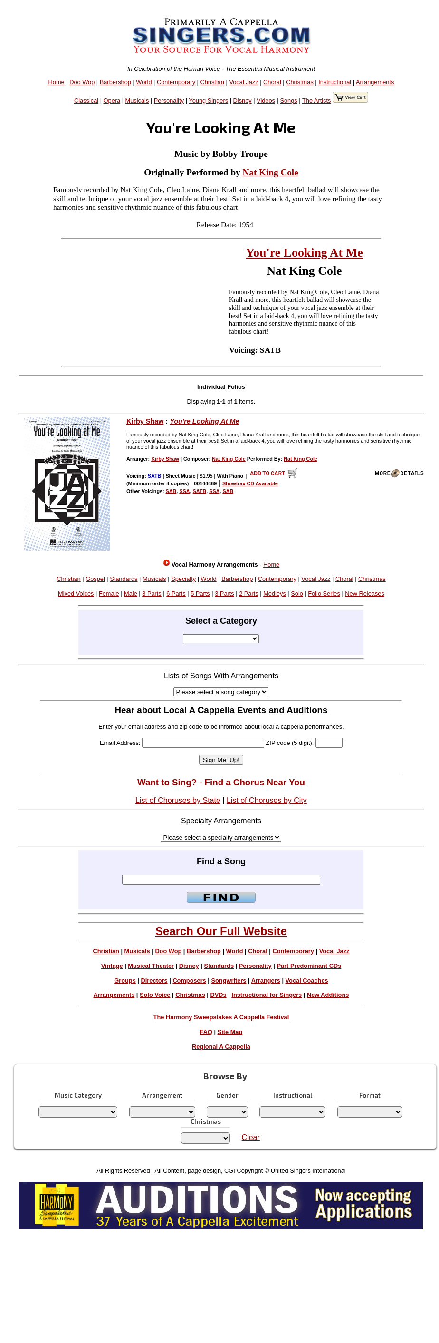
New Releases (364, 593)
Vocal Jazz (243, 82)
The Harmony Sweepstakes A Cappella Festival (221, 1017)
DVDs (218, 994)
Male (130, 593)
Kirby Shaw (144, 421)
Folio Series (324, 593)
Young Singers (208, 100)
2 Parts (248, 593)
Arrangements (375, 82)
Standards (123, 578)
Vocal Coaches (307, 980)
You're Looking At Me (304, 253)
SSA (184, 491)
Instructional (334, 82)
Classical (86, 100)
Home (56, 82)
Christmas (300, 82)
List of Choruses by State (177, 800)
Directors (154, 980)
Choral (272, 82)
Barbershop (115, 82)
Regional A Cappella (221, 1046)
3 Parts (224, 593)
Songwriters (228, 980)
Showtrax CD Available (250, 483)
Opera (112, 100)
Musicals (137, 100)
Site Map (230, 1031)
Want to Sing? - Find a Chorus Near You (221, 782)
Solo (297, 593)
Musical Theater (151, 965)
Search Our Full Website (221, 931)
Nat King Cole (270, 172)
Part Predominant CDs (309, 965)
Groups (125, 980)
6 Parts (176, 593)
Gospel (95, 578)
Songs (288, 100)
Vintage (112, 965)
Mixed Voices (76, 593)
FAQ (206, 1031)
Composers (189, 980)
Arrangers (265, 980)
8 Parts (152, 593)
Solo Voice (155, 994)
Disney (242, 100)
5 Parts (200, 593)
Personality (169, 100)
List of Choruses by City (267, 800)
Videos (266, 100)
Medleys (274, 593)
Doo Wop (82, 82)
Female (109, 593)
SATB (200, 491)
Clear (251, 1137)
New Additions (328, 994)
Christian (212, 82)
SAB (171, 491)
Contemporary (176, 82)
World (144, 82)
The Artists (316, 100)
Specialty (183, 578)
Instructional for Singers (266, 994)
